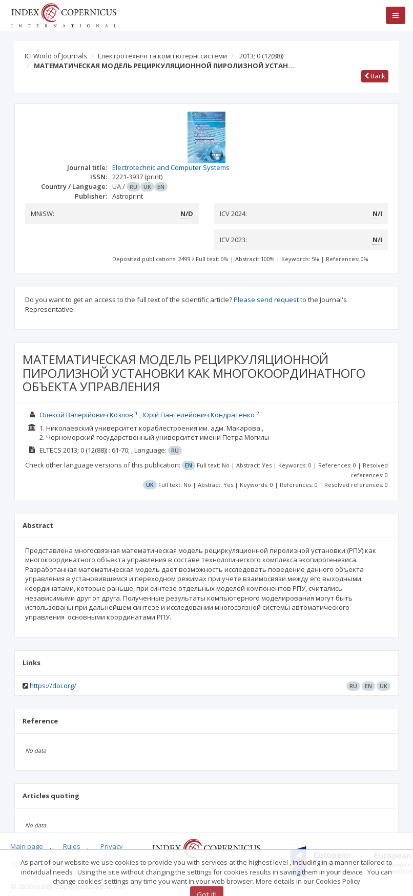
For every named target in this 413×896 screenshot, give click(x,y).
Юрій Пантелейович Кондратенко (198, 414)
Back (374, 75)
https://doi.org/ (53, 685)
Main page (26, 846)
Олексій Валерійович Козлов (86, 414)
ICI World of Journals (56, 55)
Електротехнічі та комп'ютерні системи (162, 55)
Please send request (266, 299)
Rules (71, 846)
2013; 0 (261, 55)
